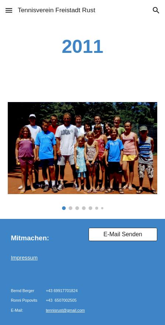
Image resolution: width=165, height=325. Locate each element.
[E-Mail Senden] (123, 234)
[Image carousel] (82, 156)
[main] (82, 47)
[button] (9, 10)
